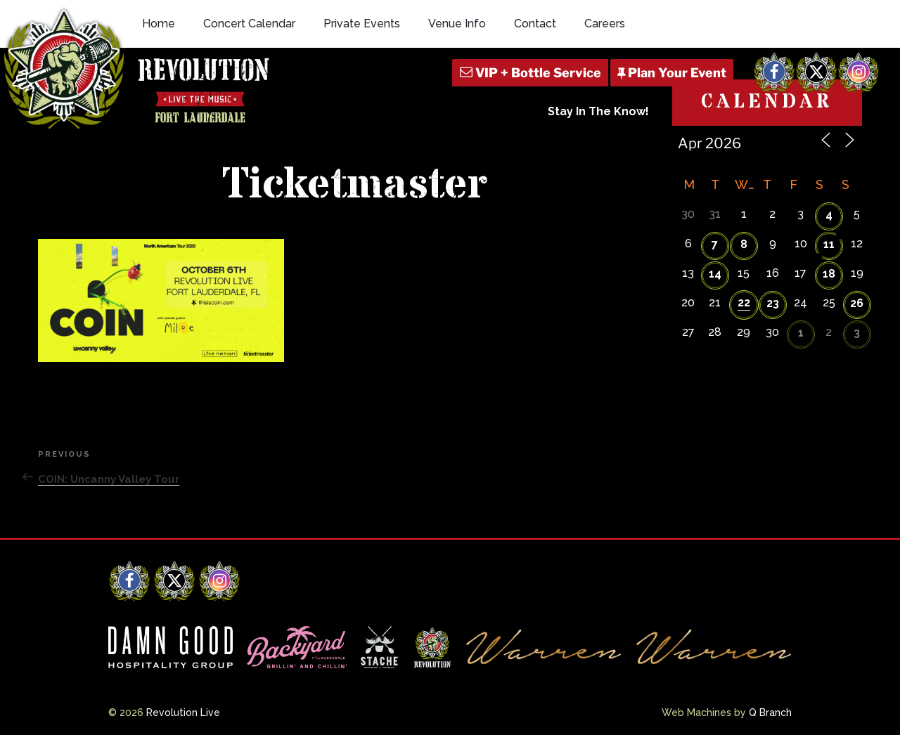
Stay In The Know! (598, 111)
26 (856, 303)
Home (158, 23)
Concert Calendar (249, 23)
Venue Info (457, 23)
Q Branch (770, 712)
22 (744, 302)
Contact (535, 23)
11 (829, 244)
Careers (604, 23)
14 (715, 273)
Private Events (361, 23)
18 (829, 273)
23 (772, 303)
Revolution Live (183, 712)
